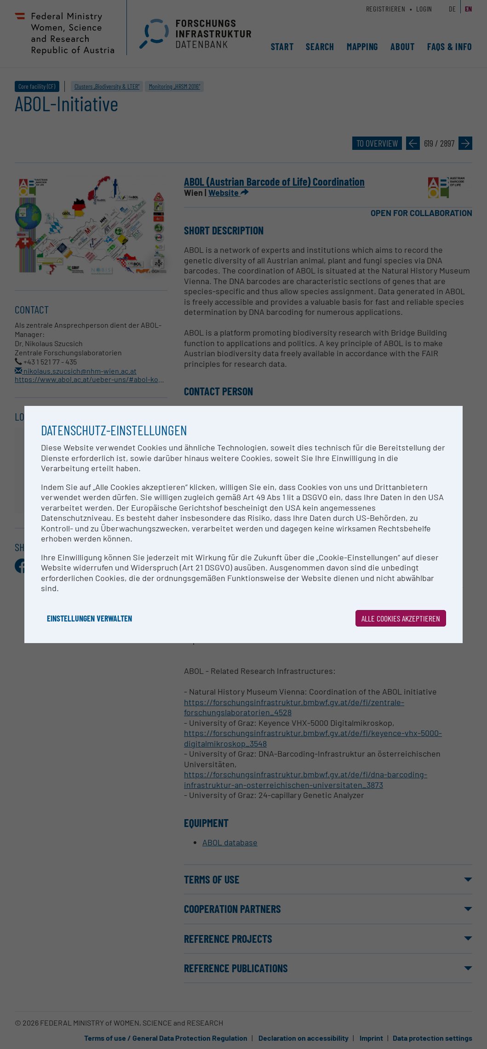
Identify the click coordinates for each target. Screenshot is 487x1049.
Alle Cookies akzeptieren (400, 618)
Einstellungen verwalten (89, 618)
